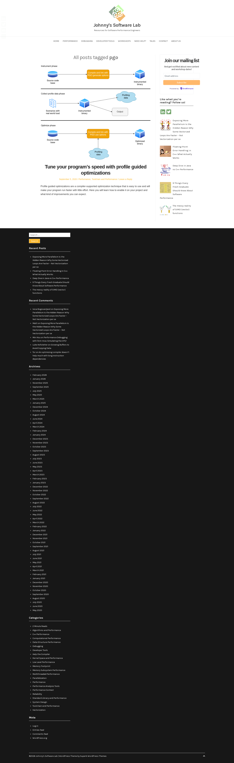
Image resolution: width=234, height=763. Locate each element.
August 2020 (39, 598)
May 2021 (37, 562)
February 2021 (39, 574)
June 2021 (37, 558)
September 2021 (40, 546)
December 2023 (40, 439)
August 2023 (39, 455)
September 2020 (41, 594)
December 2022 (40, 486)
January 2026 (39, 379)
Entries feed (38, 730)
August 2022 (39, 502)
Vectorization (39, 710)
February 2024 (40, 431)
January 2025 (39, 403)
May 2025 (37, 395)
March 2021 (38, 570)
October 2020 (39, 590)
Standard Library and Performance (49, 698)
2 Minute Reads (40, 626)
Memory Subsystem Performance (49, 670)
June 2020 (38, 606)
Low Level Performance (44, 662)
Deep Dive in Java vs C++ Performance (51, 278)
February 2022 (40, 526)
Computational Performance (47, 638)
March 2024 (38, 426)
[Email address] (181, 76)
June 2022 (37, 510)
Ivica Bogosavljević (42, 309)
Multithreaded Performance (46, 674)
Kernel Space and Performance (48, 658)
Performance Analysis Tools (46, 686)
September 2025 (41, 387)
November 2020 (40, 586)
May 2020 (37, 610)
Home (56, 41)
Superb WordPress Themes (93, 756)
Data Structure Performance (46, 642)
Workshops (124, 41)
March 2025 (38, 399)
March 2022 (38, 522)
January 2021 (39, 578)
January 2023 (39, 482)
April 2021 (37, 566)
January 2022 (39, 530)
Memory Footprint (41, 666)
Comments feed (40, 734)
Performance (70, 41)
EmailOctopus (188, 88)
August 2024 (39, 415)
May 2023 (37, 466)
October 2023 (39, 446)
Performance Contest (43, 690)
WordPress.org (40, 738)
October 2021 (39, 542)
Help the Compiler (41, 654)
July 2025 (37, 391)
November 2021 (40, 538)
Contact (163, 41)
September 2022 (41, 498)
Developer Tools (105, 41)
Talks (152, 41)
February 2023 (40, 478)
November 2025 (40, 383)
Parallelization (40, 678)
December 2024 (40, 407)
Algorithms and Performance (47, 630)
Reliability (37, 694)
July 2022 (37, 506)
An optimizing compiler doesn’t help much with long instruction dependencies (51, 355)
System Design (40, 702)
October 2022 (39, 494)
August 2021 (38, 550)
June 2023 (38, 462)
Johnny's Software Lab (117, 25)
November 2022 (40, 490)
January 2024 (39, 435)
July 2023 (37, 458)
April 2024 (37, 423)
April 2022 (37, 518)
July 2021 (37, 554)
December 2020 (40, 582)
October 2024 (39, 411)
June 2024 (37, 419)
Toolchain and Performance (104, 179)
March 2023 (38, 474)
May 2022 (37, 514)
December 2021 (40, 534)
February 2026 (40, 375)
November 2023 (40, 442)
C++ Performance (41, 634)
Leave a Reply (125, 179)
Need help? (140, 41)
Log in (35, 726)
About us (176, 41)
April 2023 (38, 470)
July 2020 (37, 602)
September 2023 (41, 450)
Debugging (87, 41)
